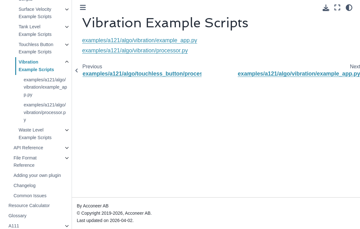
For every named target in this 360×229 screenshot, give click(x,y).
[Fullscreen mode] (337, 7)
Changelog (24, 185)
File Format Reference (24, 161)
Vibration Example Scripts (36, 65)
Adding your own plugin (37, 175)
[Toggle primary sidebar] (83, 7)
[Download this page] (326, 7)
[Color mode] (349, 7)
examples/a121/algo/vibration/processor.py (44, 112)
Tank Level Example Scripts (34, 30)
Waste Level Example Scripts (34, 133)
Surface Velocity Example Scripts (34, 13)
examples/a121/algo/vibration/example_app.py (45, 87)
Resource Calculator (28, 205)
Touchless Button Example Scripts (35, 48)
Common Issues (29, 195)
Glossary (17, 215)
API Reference (28, 147)
